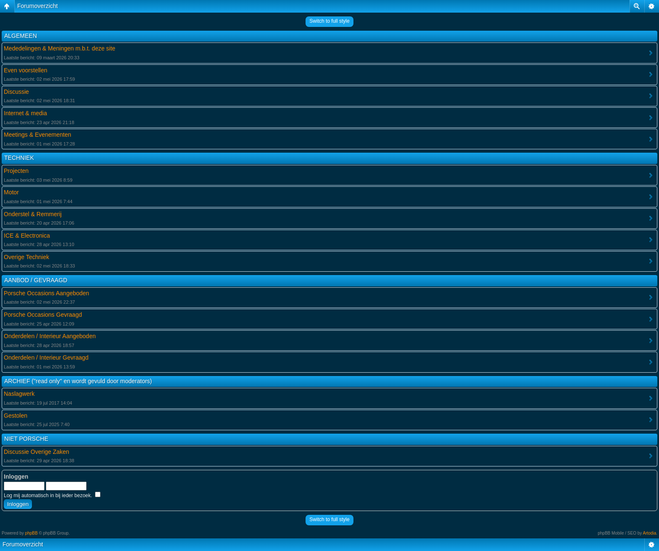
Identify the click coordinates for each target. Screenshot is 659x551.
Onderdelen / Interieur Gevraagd (46, 357)
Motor (11, 192)
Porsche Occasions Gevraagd (43, 314)
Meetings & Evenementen (37, 134)
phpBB (31, 533)
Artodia (649, 533)
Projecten (16, 170)
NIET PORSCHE (26, 438)
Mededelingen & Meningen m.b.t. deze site (59, 48)
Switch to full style (329, 21)
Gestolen (15, 415)
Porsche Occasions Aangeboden (46, 293)
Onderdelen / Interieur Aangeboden (50, 336)
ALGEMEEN (20, 35)
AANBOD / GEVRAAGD (35, 280)
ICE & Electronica (27, 235)
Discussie (16, 91)
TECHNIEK (19, 157)
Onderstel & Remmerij (33, 214)
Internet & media (25, 113)
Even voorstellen (25, 70)
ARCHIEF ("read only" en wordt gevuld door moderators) (78, 381)
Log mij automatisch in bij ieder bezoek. (52, 495)
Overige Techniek (26, 257)
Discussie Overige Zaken (36, 451)
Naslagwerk (19, 393)
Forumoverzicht (37, 6)
